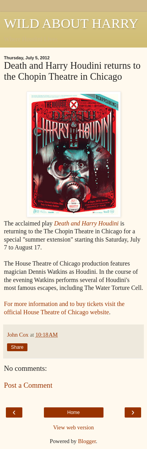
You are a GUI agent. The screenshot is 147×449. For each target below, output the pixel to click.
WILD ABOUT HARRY (71, 23)
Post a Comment (28, 385)
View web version (73, 427)
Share (17, 347)
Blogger (87, 441)
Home (73, 412)
